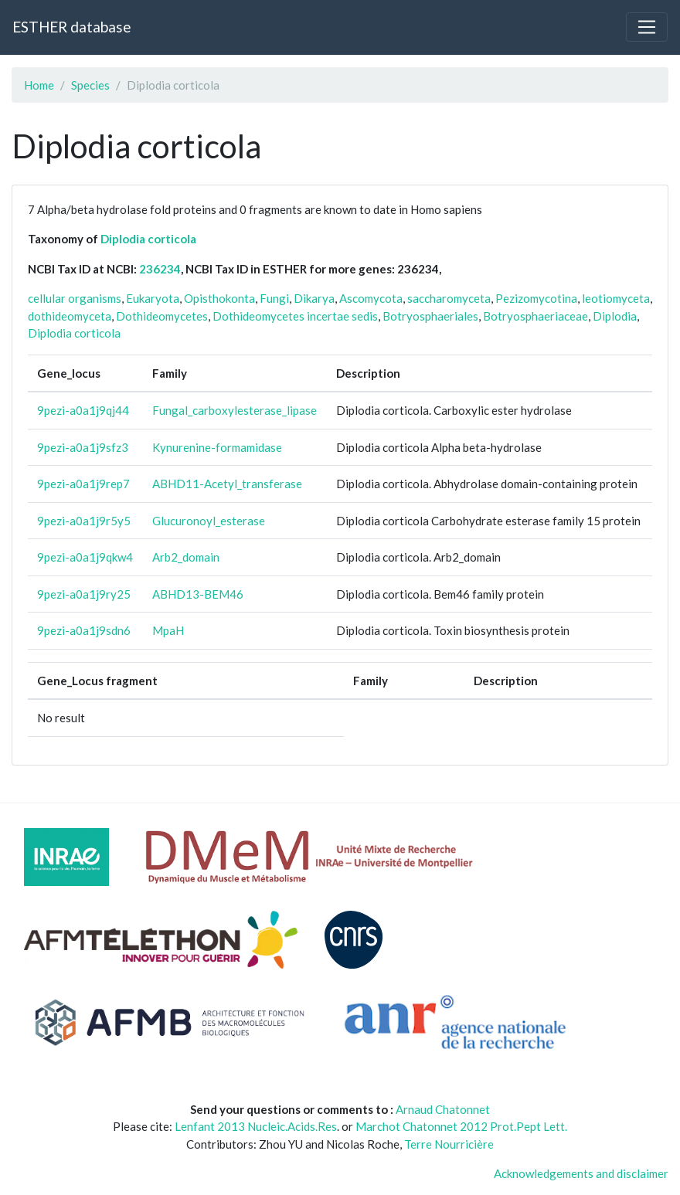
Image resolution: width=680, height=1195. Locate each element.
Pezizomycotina (536, 298)
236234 (160, 269)
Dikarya (314, 298)
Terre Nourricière (449, 1144)
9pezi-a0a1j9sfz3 (82, 447)
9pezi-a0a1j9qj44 (83, 410)
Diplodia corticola (148, 239)
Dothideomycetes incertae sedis (295, 316)
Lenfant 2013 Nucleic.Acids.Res (256, 1126)
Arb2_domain (185, 557)
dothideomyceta (69, 316)
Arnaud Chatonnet (443, 1109)
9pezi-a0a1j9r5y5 (84, 521)
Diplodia (615, 316)
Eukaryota (152, 298)
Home (39, 85)
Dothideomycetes (162, 316)
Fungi (274, 298)
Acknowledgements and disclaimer (581, 1173)
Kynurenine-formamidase (217, 447)
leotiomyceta (616, 298)
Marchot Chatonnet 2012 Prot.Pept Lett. (461, 1126)
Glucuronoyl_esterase (208, 521)
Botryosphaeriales (430, 316)
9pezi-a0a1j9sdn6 (84, 630)
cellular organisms (74, 298)
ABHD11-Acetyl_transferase (227, 484)
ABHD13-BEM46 (197, 594)
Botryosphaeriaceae (535, 316)
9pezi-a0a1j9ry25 (84, 594)
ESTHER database (71, 27)
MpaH (168, 630)
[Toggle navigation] (647, 27)
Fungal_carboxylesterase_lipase (234, 410)
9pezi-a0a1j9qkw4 (85, 557)
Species (90, 85)
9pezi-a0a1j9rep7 (83, 484)
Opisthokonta (219, 298)
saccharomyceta (449, 298)
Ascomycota (371, 298)
